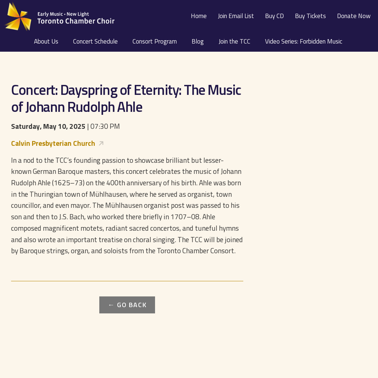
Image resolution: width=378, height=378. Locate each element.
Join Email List (236, 16)
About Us (46, 41)
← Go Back (127, 305)
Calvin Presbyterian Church (53, 143)
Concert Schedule (95, 41)
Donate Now (354, 16)
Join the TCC (234, 41)
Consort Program (155, 41)
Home (199, 16)
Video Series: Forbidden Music (303, 41)
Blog (198, 41)
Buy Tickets (310, 16)
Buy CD (274, 16)
